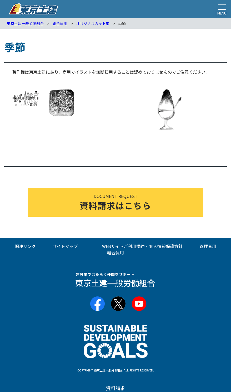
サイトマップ (65, 246)
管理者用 (207, 246)
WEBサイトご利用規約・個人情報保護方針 (142, 246)
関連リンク (25, 246)
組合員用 (115, 252)
